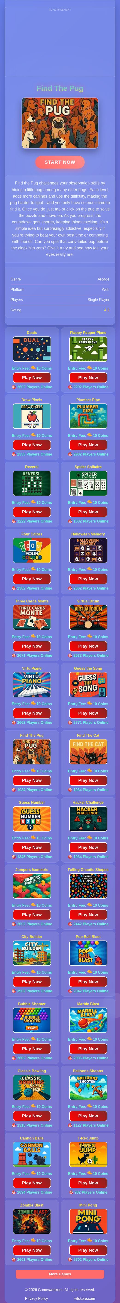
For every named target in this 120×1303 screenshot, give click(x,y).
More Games (60, 1274)
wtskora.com (84, 1298)
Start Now (60, 162)
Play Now (32, 377)
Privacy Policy (36, 1298)
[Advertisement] (60, 44)
